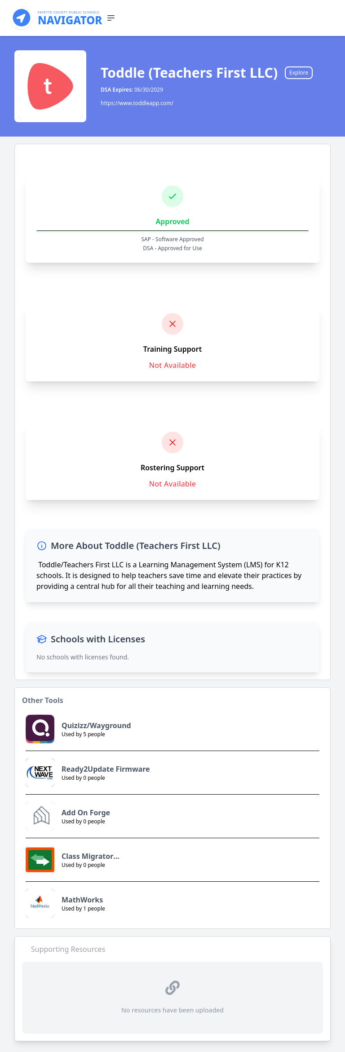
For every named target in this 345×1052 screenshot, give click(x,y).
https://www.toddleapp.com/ (137, 103)
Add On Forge (86, 813)
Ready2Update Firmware (106, 769)
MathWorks (82, 900)
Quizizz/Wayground (96, 725)
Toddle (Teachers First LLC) (189, 73)
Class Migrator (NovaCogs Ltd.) (90, 856)
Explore (298, 72)
